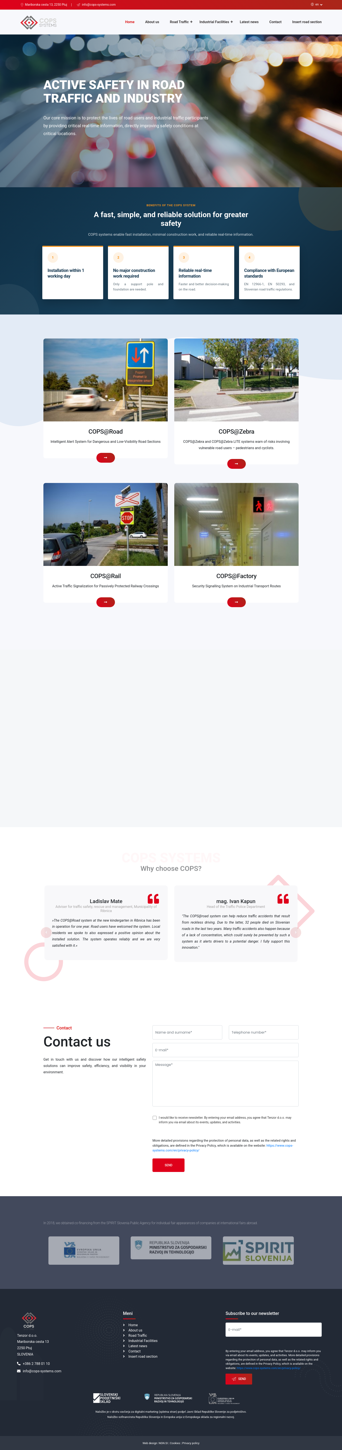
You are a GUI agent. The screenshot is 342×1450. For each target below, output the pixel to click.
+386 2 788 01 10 (33, 1364)
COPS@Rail (105, 576)
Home (130, 22)
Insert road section (307, 22)
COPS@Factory (236, 576)
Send (168, 1165)
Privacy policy (190, 1443)
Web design (150, 1443)
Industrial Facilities (214, 22)
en (315, 4)
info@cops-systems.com (39, 1371)
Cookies (175, 1443)
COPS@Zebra (236, 431)
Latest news (249, 22)
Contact (275, 22)
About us (152, 22)
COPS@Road (106, 431)
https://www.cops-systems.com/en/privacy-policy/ (269, 1368)
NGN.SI (163, 1443)
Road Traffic (179, 22)
